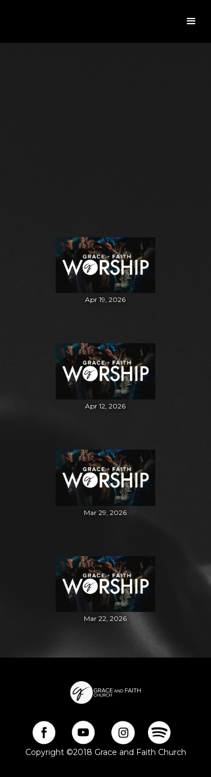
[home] (5, 21)
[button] (191, 21)
